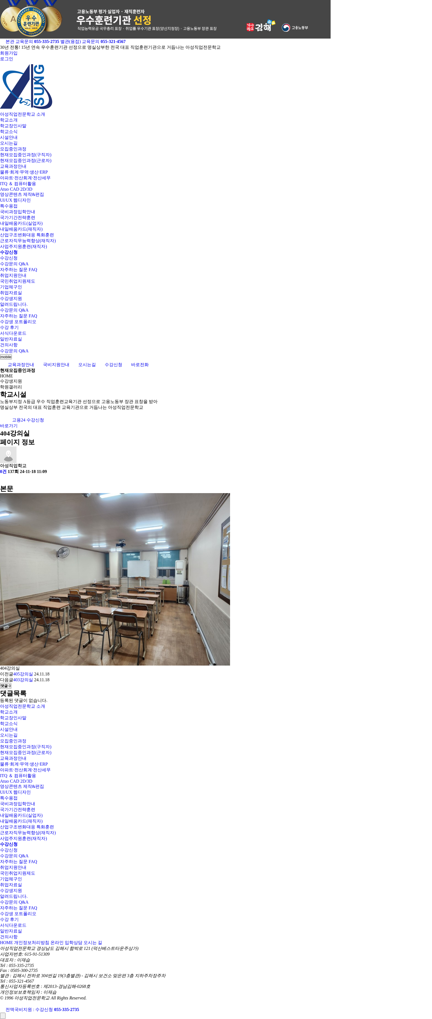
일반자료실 (11, 339)
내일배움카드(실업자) (21, 223)
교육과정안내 (13, 166)
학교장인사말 (13, 125)
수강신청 (9, 258)
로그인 (6, 58)
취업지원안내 (13, 275)
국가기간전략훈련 (17, 217)
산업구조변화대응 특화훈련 (27, 235)
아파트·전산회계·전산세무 (25, 177)
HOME (6, 942)
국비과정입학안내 (17, 211)
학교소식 (9, 131)
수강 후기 (9, 327)
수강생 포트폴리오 (18, 321)
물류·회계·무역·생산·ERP (24, 172)
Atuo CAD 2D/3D (16, 189)
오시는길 (9, 143)
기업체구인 (11, 287)
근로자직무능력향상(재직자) (28, 240)
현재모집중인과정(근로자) (26, 160)
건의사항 (9, 344)
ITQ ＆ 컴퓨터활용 (18, 183)
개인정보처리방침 (31, 942)
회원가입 (9, 53)
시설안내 (9, 137)
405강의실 (23, 674)
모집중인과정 (13, 149)
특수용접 (9, 206)
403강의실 (23, 679)
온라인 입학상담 (66, 942)
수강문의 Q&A (14, 263)
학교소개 (9, 120)
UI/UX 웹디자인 (15, 200)
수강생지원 (11, 298)
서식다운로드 (13, 333)
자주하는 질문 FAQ (18, 269)
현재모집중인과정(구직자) (26, 154)
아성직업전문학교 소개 (22, 114)
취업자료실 (11, 292)
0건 (3, 471)
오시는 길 (92, 942)
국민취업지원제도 (17, 281)
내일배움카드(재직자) (21, 229)
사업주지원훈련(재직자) (23, 246)
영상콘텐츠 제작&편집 (22, 194)
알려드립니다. (14, 304)
